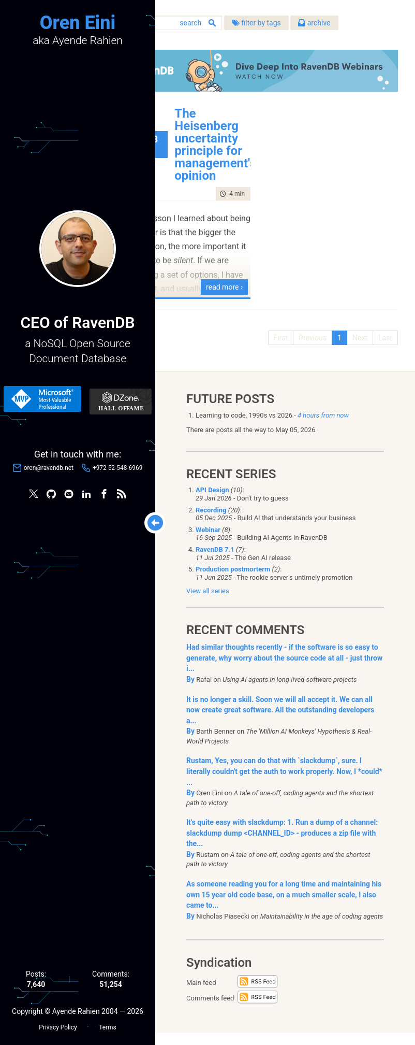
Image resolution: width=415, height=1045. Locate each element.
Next (356, 347)
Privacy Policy (58, 1024)
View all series (207, 603)
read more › (251, 296)
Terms (107, 1024)
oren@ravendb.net (48, 469)
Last (382, 347)
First (277, 347)
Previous (309, 347)
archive (266, 41)
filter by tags (208, 41)
